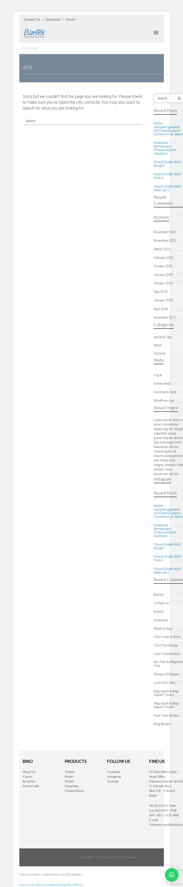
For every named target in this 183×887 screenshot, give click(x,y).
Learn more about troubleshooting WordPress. (51, 885)
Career (27, 776)
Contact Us (32, 20)
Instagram (114, 776)
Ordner (70, 772)
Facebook (113, 772)
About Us (29, 772)
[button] (171, 875)
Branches (29, 781)
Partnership (31, 786)
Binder (69, 776)
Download (52, 20)
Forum (70, 20)
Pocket (69, 781)
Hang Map (71, 786)
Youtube (113, 781)
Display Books (74, 791)
